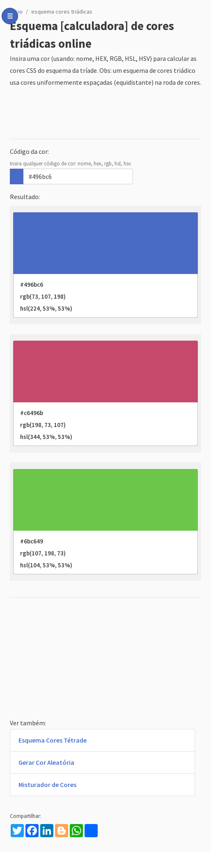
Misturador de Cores (47, 784)
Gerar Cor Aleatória (46, 762)
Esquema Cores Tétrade (52, 740)
